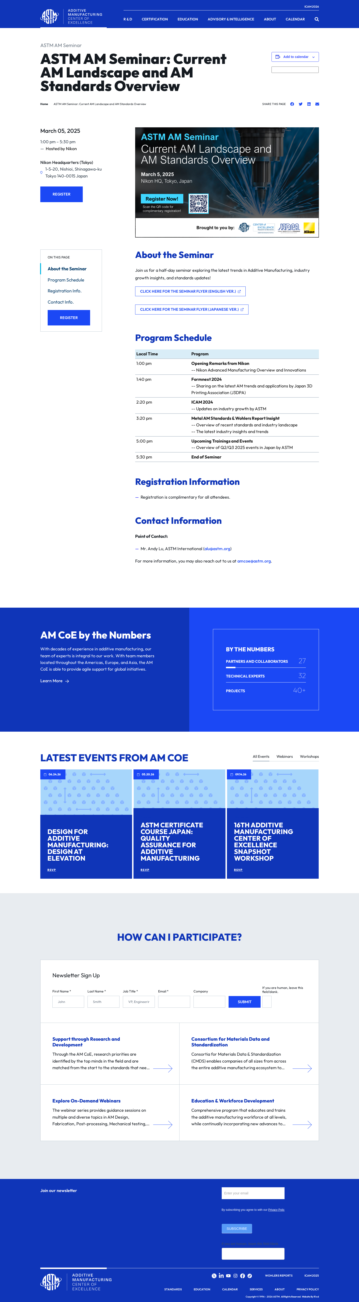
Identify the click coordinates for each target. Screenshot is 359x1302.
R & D (128, 19)
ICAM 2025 (311, 1275)
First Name (61, 991)
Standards (173, 1289)
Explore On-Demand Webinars (86, 1101)
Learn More (51, 680)
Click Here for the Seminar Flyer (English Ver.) (188, 291)
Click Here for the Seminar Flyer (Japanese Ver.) (189, 309)
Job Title (130, 991)
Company (200, 991)
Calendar (295, 19)
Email (163, 991)
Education (188, 19)
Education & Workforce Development (232, 1101)
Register (61, 194)
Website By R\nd (310, 1296)
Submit (245, 1001)
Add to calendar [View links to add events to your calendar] (295, 57)
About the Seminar (67, 269)
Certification (155, 19)
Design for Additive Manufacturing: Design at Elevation (77, 844)
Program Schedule (66, 280)
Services (256, 1289)
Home (44, 104)
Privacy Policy (277, 1209)
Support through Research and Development (86, 1042)
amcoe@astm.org (254, 561)
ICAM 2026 (311, 6)
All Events (261, 756)
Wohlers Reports (279, 1275)
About (270, 19)
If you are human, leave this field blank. (282, 990)
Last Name (96, 991)
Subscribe (237, 1228)
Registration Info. (65, 291)
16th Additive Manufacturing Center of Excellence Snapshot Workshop (263, 841)
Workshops (309, 756)
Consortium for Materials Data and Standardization (230, 1042)
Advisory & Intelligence (231, 19)
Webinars (284, 756)
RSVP (51, 870)
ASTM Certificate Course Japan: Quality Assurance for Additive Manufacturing (172, 841)
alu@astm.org (217, 548)
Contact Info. (61, 302)
